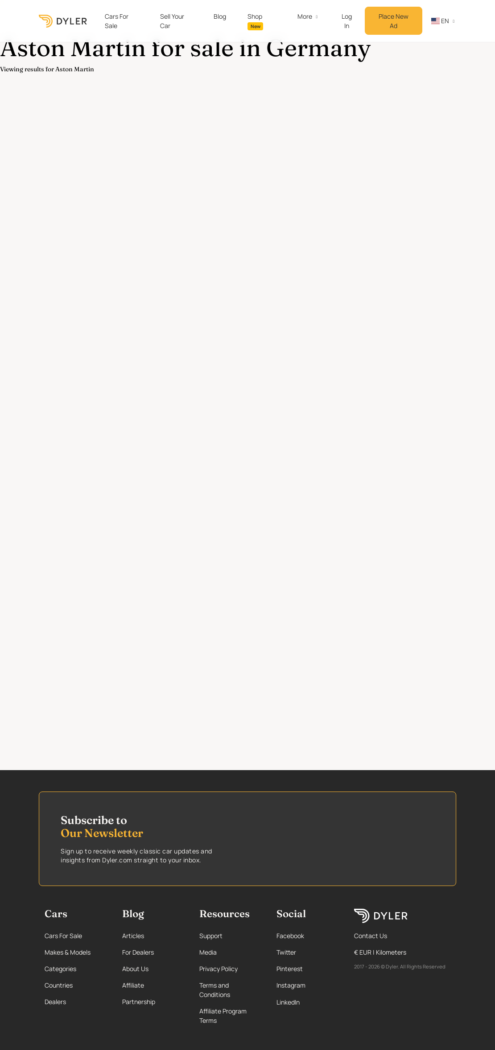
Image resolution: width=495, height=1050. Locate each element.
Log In (347, 21)
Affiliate (133, 985)
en (440, 20)
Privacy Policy (218, 968)
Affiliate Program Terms (223, 1016)
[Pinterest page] (306, 968)
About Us (135, 968)
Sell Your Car (172, 21)
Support (211, 935)
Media (208, 952)
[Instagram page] (306, 985)
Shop (256, 21)
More (304, 16)
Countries (59, 985)
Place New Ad (393, 21)
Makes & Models (68, 952)
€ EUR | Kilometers (380, 952)
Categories (60, 968)
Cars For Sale (116, 21)
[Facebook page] (306, 935)
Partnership (138, 1001)
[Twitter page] (306, 952)
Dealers (55, 1001)
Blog (220, 16)
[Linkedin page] (306, 1002)
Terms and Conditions (214, 990)
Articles (133, 935)
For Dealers (138, 952)
